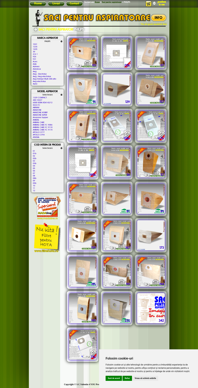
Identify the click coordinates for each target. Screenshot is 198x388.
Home (38, 3)
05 (34, 168)
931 (34, 59)
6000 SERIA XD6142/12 (42, 103)
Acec (35, 62)
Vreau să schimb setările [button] (145, 378)
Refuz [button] (127, 378)
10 (34, 186)
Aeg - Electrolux (39, 74)
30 (34, 52)
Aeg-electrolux (39, 81)
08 (34, 176)
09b (34, 183)
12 (34, 191)
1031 (35, 44)
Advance (37, 69)
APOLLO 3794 (39, 135)
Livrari (56, 3)
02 (34, 156)
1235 (35, 47)
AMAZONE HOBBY (40, 113)
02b (34, 158)
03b (34, 163)
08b (34, 178)
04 (34, 166)
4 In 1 (35, 54)
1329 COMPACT (40, 98)
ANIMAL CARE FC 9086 (42, 125)
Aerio (35, 84)
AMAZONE (37, 110)
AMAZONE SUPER (40, 115)
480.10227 (37, 100)
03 (34, 161)
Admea (36, 67)
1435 (35, 49)
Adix (34, 64)
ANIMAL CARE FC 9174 (42, 130)
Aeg (34, 72)
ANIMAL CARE (38, 122)
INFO (158, 18)
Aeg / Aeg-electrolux (42, 76)
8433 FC (36, 105)
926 (34, 57)
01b (34, 154)
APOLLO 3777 (39, 132)
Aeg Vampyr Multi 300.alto (44, 79)
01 (34, 151)
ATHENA (36, 137)
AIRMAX (36, 108)
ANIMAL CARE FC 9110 (42, 127)
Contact (74, 3)
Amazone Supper (40, 117)
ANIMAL (36, 120)
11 (34, 188)
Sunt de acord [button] (114, 378)
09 (34, 181)
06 (34, 171)
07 (34, 173)
